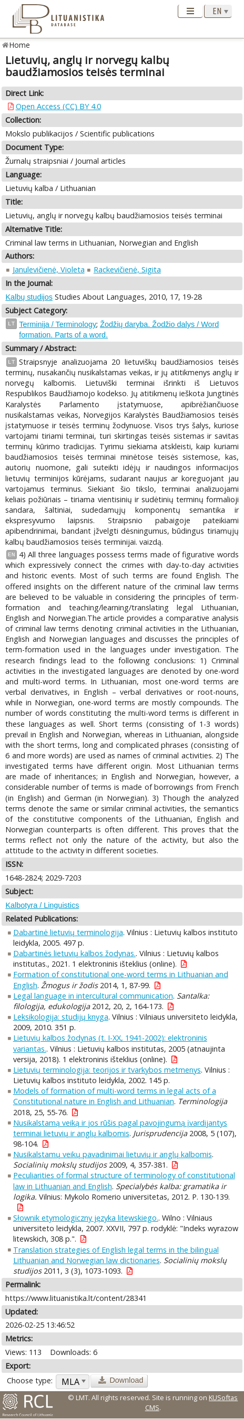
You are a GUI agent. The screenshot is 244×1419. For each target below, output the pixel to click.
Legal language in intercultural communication (93, 996)
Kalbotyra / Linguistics (42, 905)
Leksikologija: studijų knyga (60, 1017)
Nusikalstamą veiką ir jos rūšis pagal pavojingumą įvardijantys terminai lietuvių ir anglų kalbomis (120, 1128)
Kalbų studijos (29, 297)
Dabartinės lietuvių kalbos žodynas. (74, 953)
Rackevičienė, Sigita (127, 269)
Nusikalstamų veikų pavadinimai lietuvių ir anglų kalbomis (112, 1154)
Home (19, 45)
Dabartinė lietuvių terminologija (68, 932)
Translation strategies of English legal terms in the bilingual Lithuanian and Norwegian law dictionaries (116, 1255)
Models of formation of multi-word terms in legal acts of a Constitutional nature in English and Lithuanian (114, 1096)
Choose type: (30, 1380)
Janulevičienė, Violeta (49, 269)
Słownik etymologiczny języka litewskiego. (85, 1218)
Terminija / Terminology (57, 324)
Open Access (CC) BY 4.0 (58, 106)
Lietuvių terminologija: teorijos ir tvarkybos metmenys (107, 1070)
